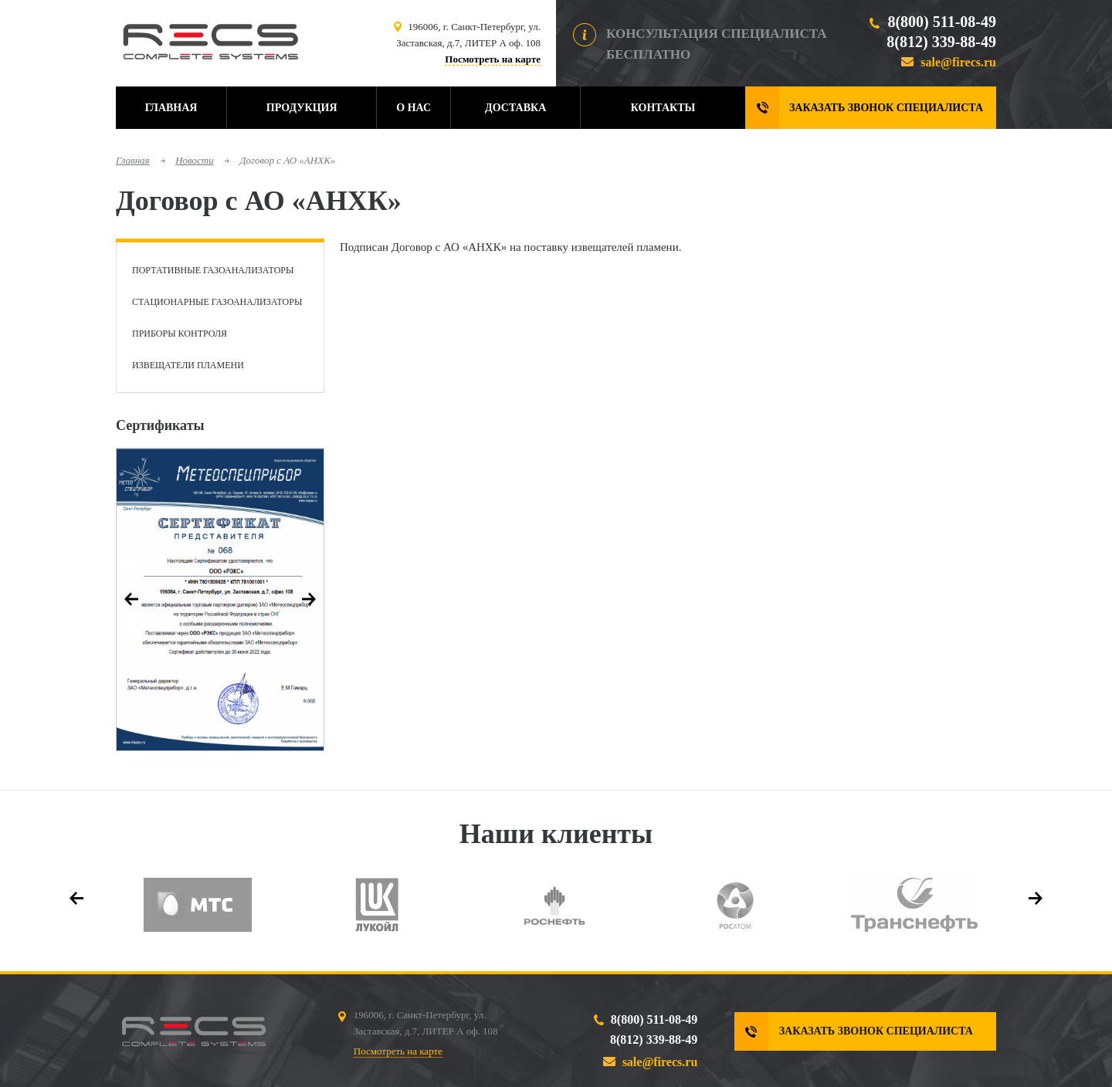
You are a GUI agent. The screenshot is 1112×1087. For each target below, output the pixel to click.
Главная (171, 107)
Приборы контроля (179, 333)
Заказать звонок (886, 107)
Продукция (301, 107)
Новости (194, 160)
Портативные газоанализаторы (212, 270)
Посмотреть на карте (493, 59)
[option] (220, 599)
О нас (413, 107)
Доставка (515, 107)
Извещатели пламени (188, 365)
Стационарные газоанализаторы (217, 301)
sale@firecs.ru (958, 62)
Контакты (663, 107)
